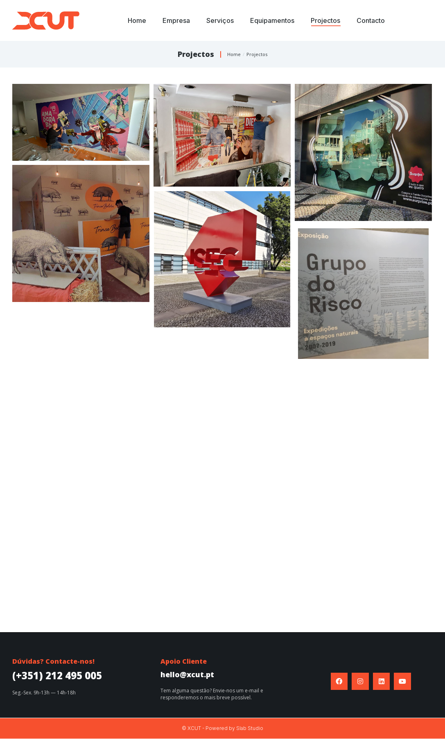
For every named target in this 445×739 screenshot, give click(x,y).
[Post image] (80, 122)
